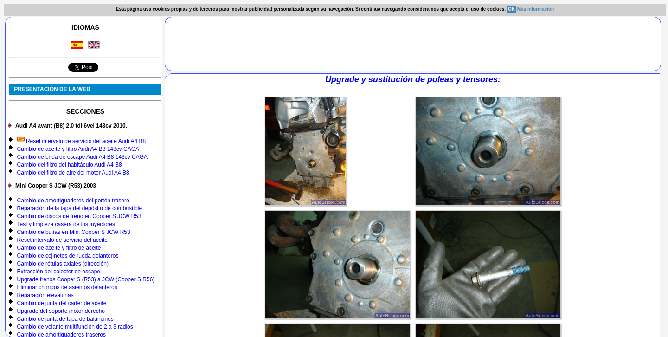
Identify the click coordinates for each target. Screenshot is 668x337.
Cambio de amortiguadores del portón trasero (73, 200)
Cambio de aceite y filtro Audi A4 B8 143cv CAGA (78, 149)
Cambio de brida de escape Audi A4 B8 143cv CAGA (82, 157)
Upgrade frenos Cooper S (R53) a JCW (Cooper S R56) (86, 279)
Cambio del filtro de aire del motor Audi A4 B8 (73, 172)
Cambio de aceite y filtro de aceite (59, 248)
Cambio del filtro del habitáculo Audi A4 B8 (69, 165)
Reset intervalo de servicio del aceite (62, 240)
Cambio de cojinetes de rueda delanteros (68, 256)
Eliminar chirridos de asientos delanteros (67, 287)
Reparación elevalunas (45, 295)
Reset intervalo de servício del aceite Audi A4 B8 (81, 141)
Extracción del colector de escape (58, 271)
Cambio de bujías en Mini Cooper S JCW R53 (73, 232)
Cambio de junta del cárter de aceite (62, 303)
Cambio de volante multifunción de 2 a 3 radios (75, 327)
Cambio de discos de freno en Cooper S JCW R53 (79, 216)
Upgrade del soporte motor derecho (61, 311)
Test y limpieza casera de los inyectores (66, 224)
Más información (535, 9)
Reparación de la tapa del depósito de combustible (79, 208)
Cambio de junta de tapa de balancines (65, 319)
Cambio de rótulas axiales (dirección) (63, 263)
